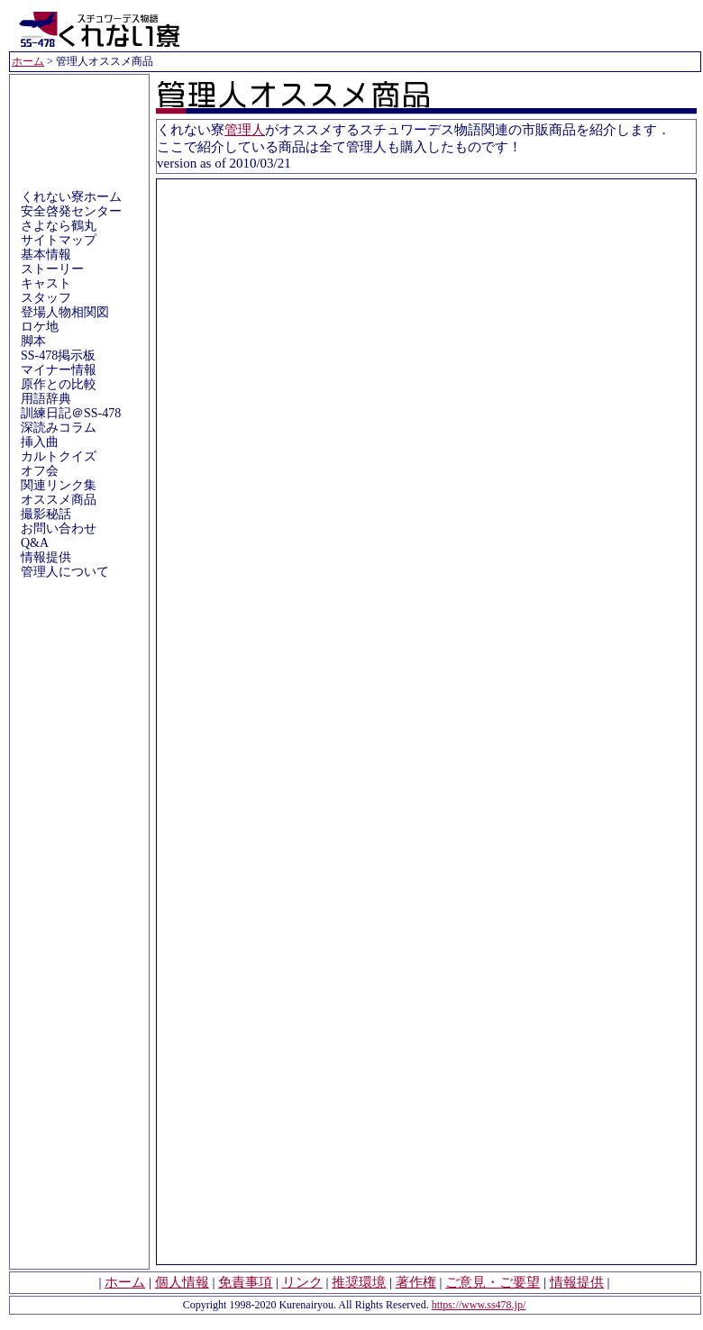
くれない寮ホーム (71, 197)
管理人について (65, 571)
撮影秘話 (46, 514)
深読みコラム (58, 427)
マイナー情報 (58, 370)
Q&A (35, 543)
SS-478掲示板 (58, 355)
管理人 (244, 130)
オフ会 (40, 471)
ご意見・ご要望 (492, 1282)
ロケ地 (40, 326)
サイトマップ (58, 240)
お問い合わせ (58, 528)
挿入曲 (40, 442)
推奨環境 (359, 1282)
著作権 (416, 1282)
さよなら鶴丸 (58, 225)
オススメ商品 (58, 499)
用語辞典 (46, 398)
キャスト (46, 283)
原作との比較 (58, 384)
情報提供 (46, 557)
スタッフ (46, 298)
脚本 (33, 341)
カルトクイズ (58, 456)
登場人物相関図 (65, 312)
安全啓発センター (71, 211)
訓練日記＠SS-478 (71, 413)
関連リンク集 (58, 485)
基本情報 (46, 254)
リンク (302, 1282)
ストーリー (52, 269)
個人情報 (182, 1282)
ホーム (28, 61)
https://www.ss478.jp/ (479, 1304)
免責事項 (245, 1282)
